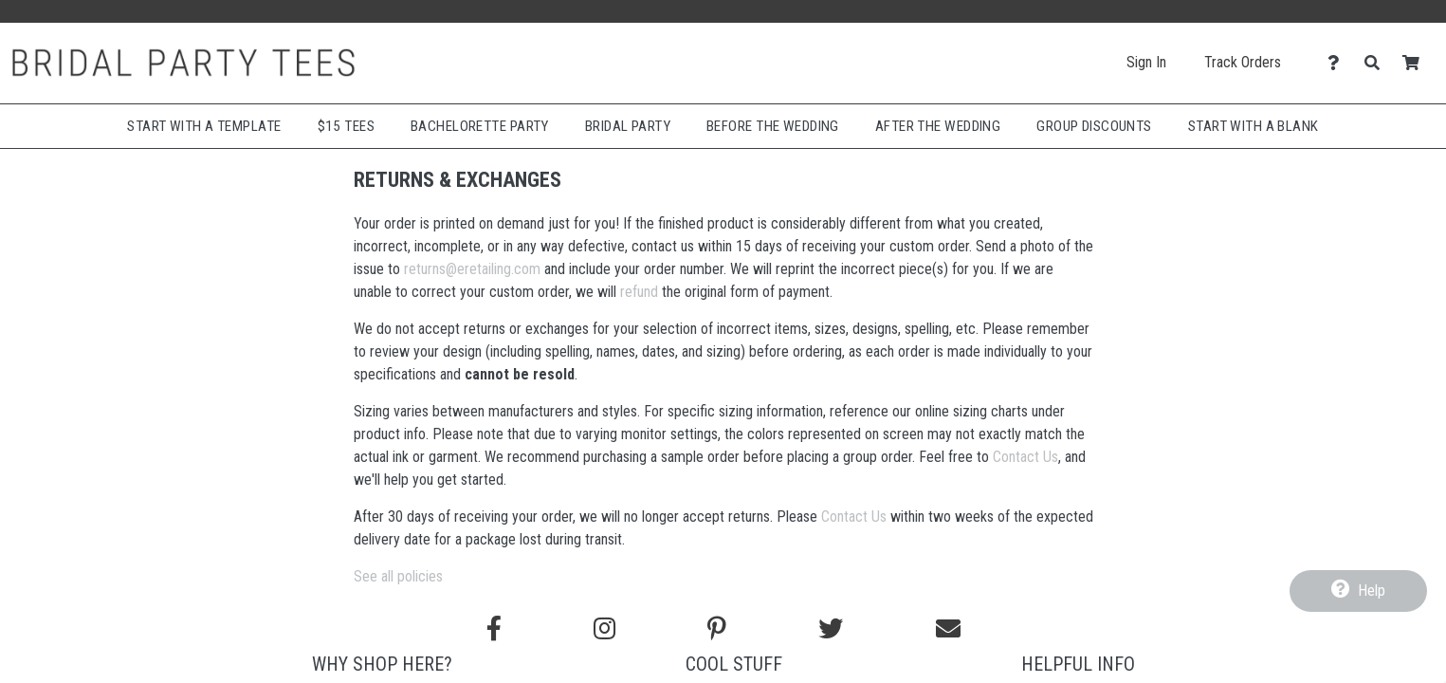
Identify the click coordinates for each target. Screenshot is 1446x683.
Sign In (1146, 62)
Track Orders (1242, 62)
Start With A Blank (1253, 126)
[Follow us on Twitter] (830, 629)
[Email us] (948, 629)
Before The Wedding (772, 126)
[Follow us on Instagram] (604, 629)
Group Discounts (1094, 126)
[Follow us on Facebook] (494, 629)
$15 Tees (346, 126)
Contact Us (1025, 457)
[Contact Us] (1338, 63)
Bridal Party (627, 126)
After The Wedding (937, 126)
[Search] (1377, 63)
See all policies (398, 576)
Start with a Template (204, 126)
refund (639, 292)
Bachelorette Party (480, 126)
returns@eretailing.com (472, 269)
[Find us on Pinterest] (716, 629)
